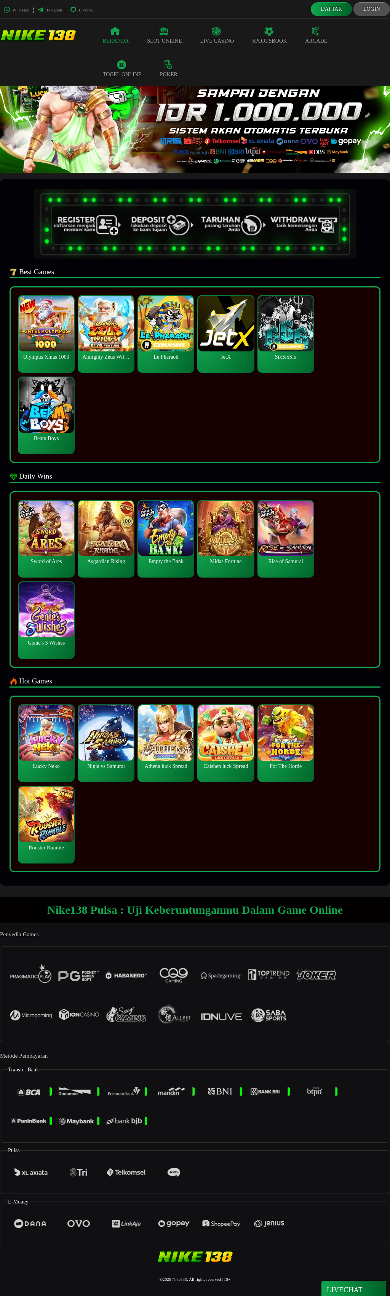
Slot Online (164, 35)
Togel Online (122, 68)
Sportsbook (269, 35)
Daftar (331, 9)
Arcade (316, 35)
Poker (168, 68)
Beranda (116, 35)
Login (371, 9)
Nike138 (179, 1279)
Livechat (82, 10)
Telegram (49, 10)
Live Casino (217, 35)
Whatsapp (16, 10)
